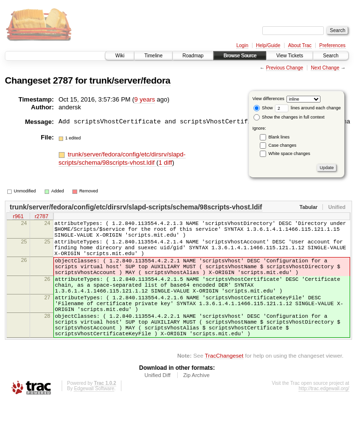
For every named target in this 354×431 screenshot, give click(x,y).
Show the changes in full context (289, 117)
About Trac (299, 45)
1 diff (165, 162)
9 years (145, 99)
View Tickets (289, 55)
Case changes (283, 145)
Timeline (153, 55)
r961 (18, 217)
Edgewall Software (94, 417)
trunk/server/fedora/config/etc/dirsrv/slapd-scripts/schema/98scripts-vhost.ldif (122, 158)
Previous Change (284, 67)
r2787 (41, 217)
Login (242, 45)
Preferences (333, 45)
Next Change (325, 67)
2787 (63, 80)
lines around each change (308, 107)
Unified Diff (157, 404)
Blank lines (279, 137)
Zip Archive (196, 404)
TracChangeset (224, 384)
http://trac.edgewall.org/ (324, 417)
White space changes (289, 153)
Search (330, 55)
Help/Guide (268, 45)
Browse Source (239, 55)
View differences (269, 98)
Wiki (119, 55)
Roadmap (193, 55)
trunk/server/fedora (129, 80)
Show (263, 107)
